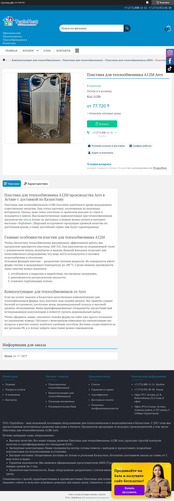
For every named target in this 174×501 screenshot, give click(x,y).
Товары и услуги (15, 389)
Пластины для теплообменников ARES (129, 60)
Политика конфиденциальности (104, 406)
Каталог (28, 50)
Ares (26, 219)
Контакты (63, 50)
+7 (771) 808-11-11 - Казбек (149, 384)
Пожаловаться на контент (96, 497)
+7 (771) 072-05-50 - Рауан (148, 389)
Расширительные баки (62, 406)
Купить (104, 124)
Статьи (95, 384)
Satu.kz (102, 494)
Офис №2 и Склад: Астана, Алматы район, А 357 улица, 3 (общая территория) (151, 410)
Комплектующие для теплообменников (36, 60)
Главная (11, 50)
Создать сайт (7, 2)
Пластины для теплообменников (82, 60)
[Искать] (127, 26)
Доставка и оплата (102, 399)
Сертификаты (99, 394)
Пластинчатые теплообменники (58, 386)
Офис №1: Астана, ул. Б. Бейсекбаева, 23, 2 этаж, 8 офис (149, 398)
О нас (47, 50)
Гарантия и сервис (102, 389)
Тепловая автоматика (61, 401)
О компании (12, 394)
